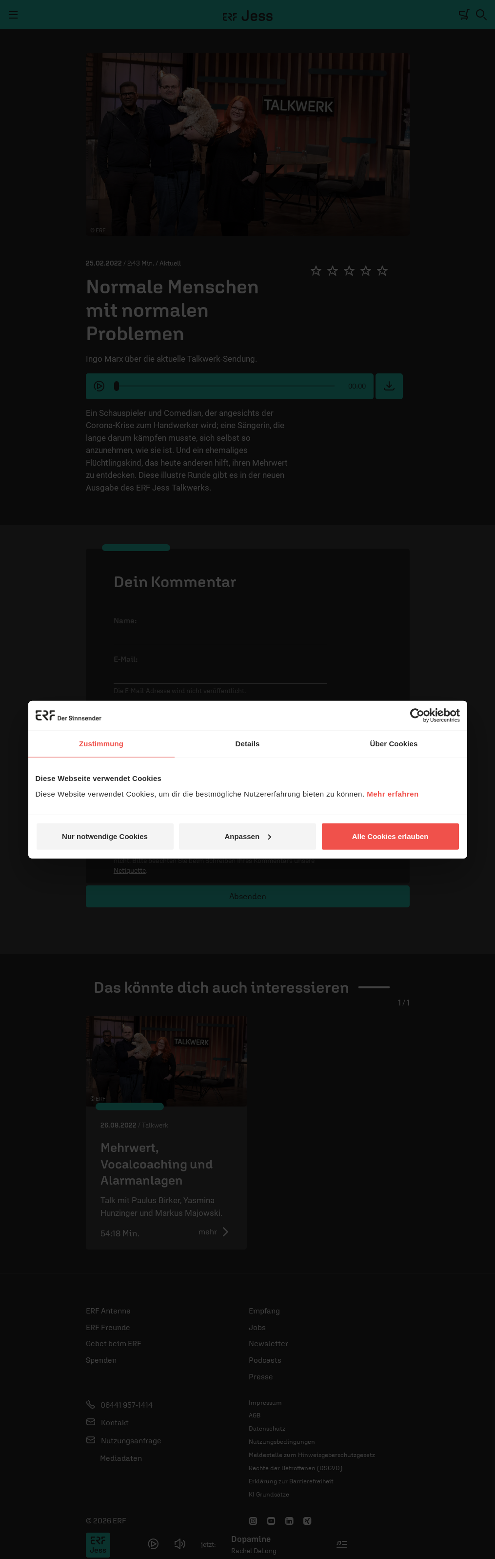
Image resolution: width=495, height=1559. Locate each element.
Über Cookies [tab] (394, 743)
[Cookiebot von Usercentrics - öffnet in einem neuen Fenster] (417, 715)
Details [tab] (248, 743)
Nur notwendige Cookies (105, 836)
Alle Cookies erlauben (390, 836)
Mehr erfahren (393, 793)
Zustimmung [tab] (101, 743)
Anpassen (247, 836)
